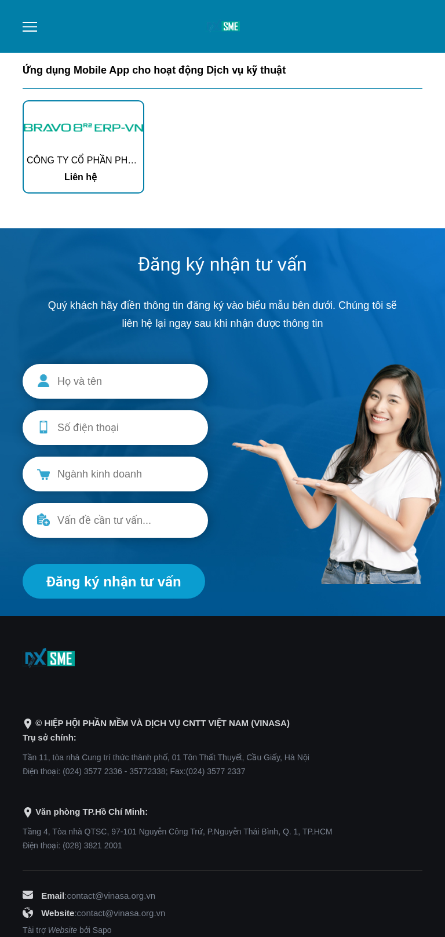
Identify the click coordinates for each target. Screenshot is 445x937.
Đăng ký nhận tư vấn (113, 581)
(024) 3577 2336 (92, 771)
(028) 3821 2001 (92, 845)
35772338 (147, 771)
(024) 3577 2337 (216, 771)
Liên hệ (80, 177)
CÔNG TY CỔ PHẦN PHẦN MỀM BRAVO (112, 160)
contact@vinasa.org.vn (111, 895)
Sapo (102, 930)
